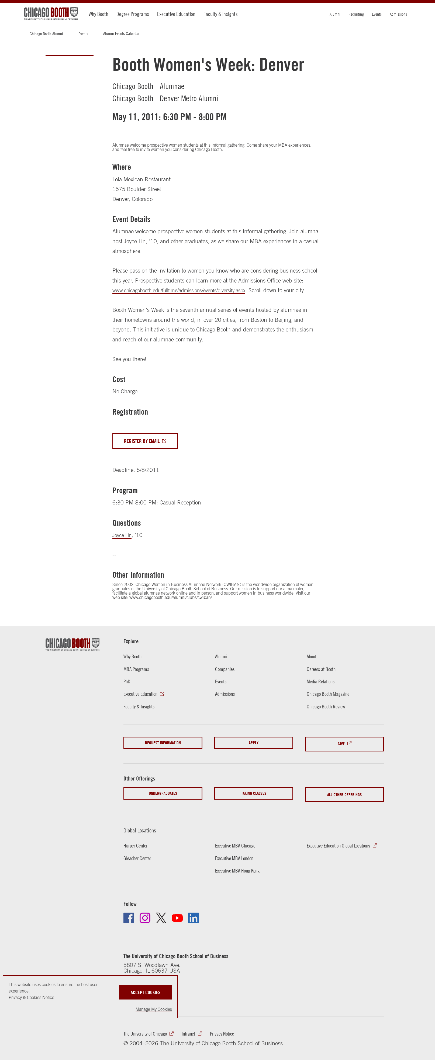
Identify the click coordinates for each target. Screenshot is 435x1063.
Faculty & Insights (220, 14)
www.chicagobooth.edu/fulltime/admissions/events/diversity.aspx (188, 290)
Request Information (163, 754)
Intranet (196, 1042)
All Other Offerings (344, 803)
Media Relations (323, 692)
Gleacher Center (139, 866)
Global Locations (143, 837)
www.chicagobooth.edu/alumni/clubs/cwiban (170, 608)
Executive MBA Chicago (238, 853)
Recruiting (356, 14)
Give (341, 754)
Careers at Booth (323, 680)
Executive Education (176, 14)
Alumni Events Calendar (121, 33)
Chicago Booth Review (329, 718)
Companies (226, 680)
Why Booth (98, 14)
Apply (253, 754)
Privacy (15, 997)
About (312, 667)
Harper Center (137, 853)
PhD (127, 692)
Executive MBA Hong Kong (240, 878)
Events (377, 14)
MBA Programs (137, 680)
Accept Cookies (145, 988)
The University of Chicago (148, 1042)
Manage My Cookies (154, 1009)
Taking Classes (253, 803)
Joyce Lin (123, 545)
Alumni (335, 14)
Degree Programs (132, 14)
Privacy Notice (233, 1042)
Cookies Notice (40, 997)
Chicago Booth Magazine (331, 705)
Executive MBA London (237, 866)
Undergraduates (163, 803)
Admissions (398, 14)
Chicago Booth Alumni (46, 33)
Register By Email (144, 451)
